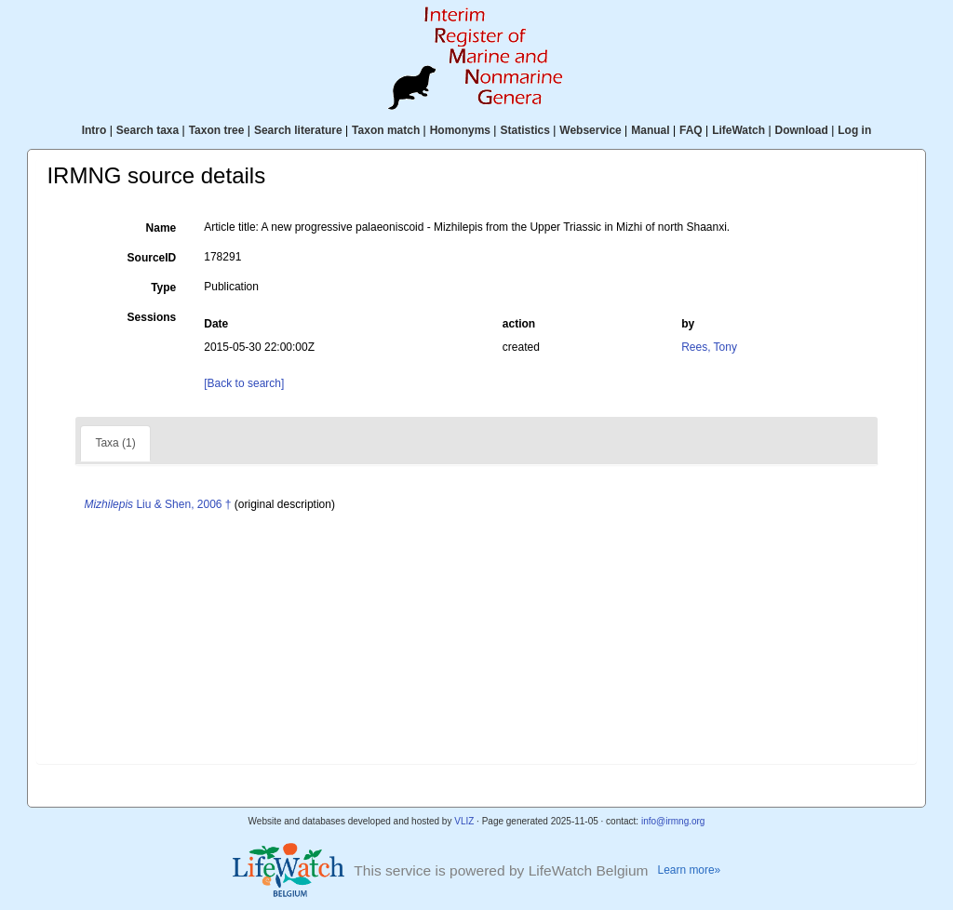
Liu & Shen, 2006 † (157, 504)
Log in (854, 130)
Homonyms (460, 130)
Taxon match (386, 130)
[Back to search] (244, 383)
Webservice (590, 130)
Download (801, 130)
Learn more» (689, 870)
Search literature (298, 130)
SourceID (152, 257)
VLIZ (464, 821)
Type (163, 287)
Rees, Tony (709, 347)
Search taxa (147, 130)
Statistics (524, 130)
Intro (94, 130)
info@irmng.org (673, 821)
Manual (650, 130)
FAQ (691, 130)
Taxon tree (217, 130)
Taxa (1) (115, 442)
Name (161, 227)
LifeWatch (738, 130)
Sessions (152, 317)
